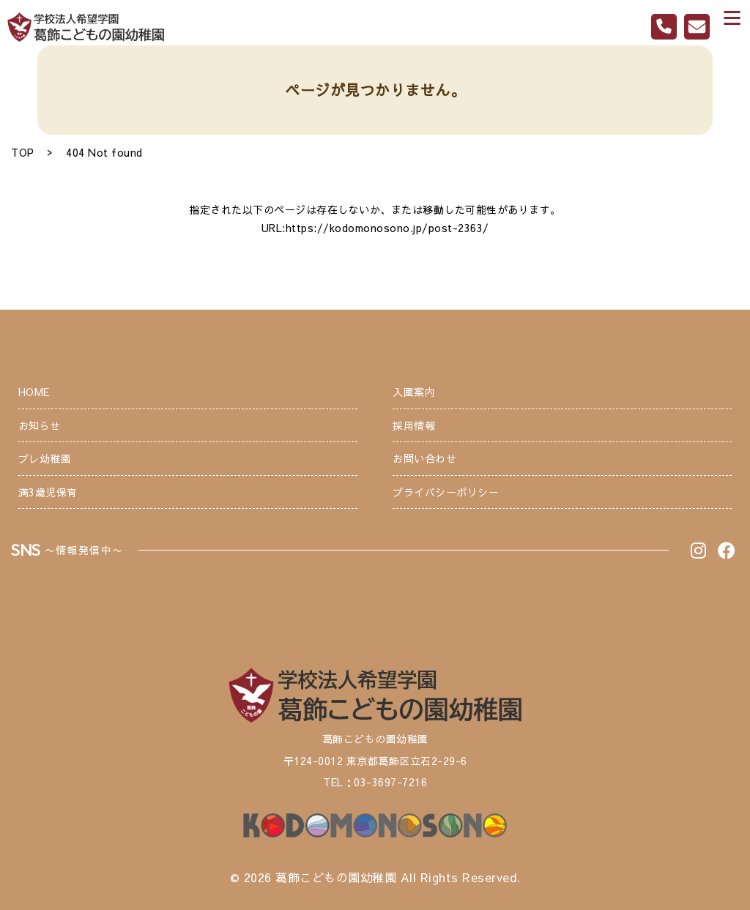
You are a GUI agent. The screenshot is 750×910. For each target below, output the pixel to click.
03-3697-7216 (390, 782)
